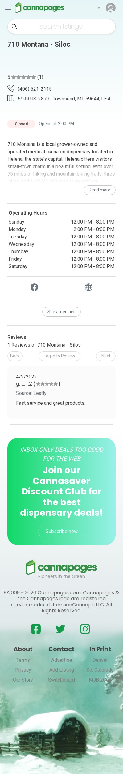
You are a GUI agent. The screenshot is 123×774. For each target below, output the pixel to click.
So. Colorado (100, 670)
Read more (99, 189)
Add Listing (61, 670)
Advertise (61, 660)
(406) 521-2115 (29, 89)
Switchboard (61, 680)
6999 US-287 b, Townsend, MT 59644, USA (59, 98)
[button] (99, 7)
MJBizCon (100, 680)
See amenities (61, 311)
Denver (100, 660)
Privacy (23, 670)
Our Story (23, 680)
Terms (23, 660)
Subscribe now (62, 531)
